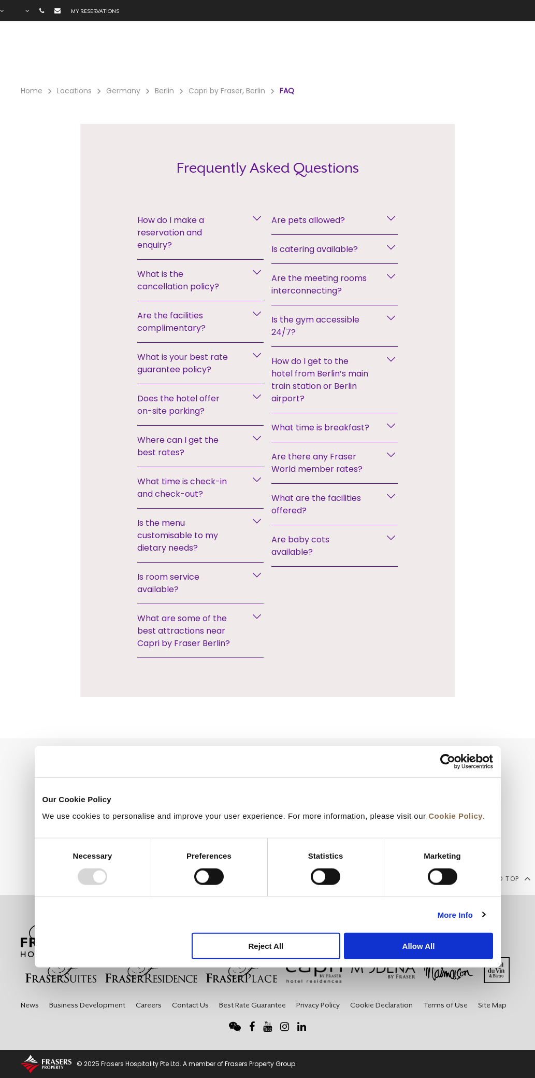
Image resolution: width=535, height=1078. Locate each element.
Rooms (152, 57)
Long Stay (383, 57)
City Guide (471, 57)
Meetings (335, 57)
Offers (234, 57)
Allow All (418, 946)
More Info (455, 914)
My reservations (95, 11)
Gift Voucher (282, 57)
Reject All (265, 946)
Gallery (426, 57)
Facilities (194, 57)
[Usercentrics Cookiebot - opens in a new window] (447, 761)
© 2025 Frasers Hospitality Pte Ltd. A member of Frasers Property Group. (187, 1063)
